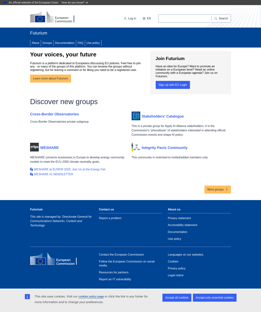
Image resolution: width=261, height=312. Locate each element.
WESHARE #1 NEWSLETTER (53, 174)
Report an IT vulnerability (115, 279)
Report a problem (110, 218)
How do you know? (75, 2)
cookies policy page (91, 296)
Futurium (38, 32)
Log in (130, 18)
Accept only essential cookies (215, 297)
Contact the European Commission (121, 254)
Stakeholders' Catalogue (163, 116)
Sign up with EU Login (173, 84)
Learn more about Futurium (50, 78)
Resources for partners (114, 272)
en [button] (147, 18)
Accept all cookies (176, 297)
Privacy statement (179, 218)
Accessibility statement (182, 225)
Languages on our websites (185, 254)
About (35, 42)
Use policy (93, 42)
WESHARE (49, 148)
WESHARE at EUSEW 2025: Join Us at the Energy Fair (70, 169)
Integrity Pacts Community (165, 148)
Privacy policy (177, 268)
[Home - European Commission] (55, 17)
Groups (47, 42)
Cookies (173, 261)
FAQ (80, 42)
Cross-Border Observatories (54, 114)
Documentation (64, 42)
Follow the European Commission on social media (127, 263)
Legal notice (175, 275)
